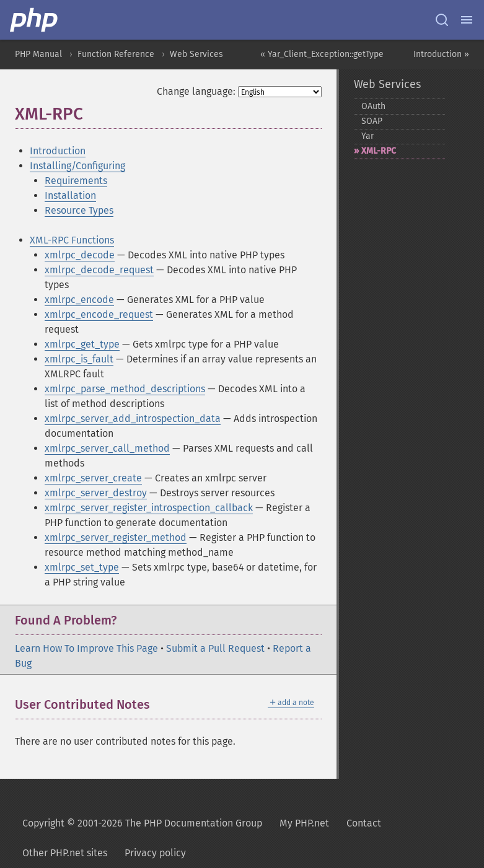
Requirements (76, 180)
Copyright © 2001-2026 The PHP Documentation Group (142, 823)
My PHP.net (304, 823)
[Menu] (466, 19)
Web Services (196, 54)
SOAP (371, 121)
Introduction (58, 151)
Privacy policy (155, 853)
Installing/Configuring (77, 166)
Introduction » (441, 54)
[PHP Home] (34, 20)
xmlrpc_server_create (93, 478)
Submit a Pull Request (215, 648)
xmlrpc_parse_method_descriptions (125, 389)
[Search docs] (441, 19)
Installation (70, 195)
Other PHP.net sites (64, 853)
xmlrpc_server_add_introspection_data (133, 418)
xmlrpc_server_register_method (116, 537)
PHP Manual (38, 54)
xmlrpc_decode (80, 255)
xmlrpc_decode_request (99, 270)
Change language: (196, 91)
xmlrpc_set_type (82, 567)
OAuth (373, 106)
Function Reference (115, 54)
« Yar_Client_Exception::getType (322, 54)
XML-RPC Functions (72, 240)
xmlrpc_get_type (82, 344)
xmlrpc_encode (79, 299)
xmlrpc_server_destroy (96, 493)
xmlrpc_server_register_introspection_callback (149, 508)
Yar (367, 136)
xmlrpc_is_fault (79, 359)
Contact (363, 823)
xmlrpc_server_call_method (107, 448)
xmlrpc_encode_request (99, 314)
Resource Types (79, 210)
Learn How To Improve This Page (86, 648)
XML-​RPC (378, 151)
